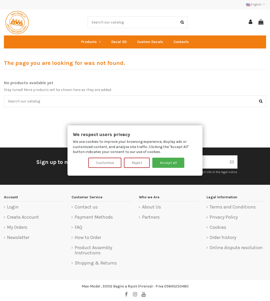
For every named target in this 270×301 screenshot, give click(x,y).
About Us (151, 207)
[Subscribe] (231, 162)
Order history (223, 237)
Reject (137, 163)
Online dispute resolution (236, 247)
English (256, 4)
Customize (105, 163)
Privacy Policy (224, 217)
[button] (91, 41)
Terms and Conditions (233, 207)
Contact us (86, 207)
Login (13, 207)
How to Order (88, 237)
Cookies (218, 227)
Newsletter (18, 237)
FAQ (78, 227)
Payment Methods (94, 217)
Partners (151, 217)
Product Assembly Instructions (93, 250)
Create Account (23, 217)
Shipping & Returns (96, 263)
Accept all (168, 163)
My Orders (17, 227)
